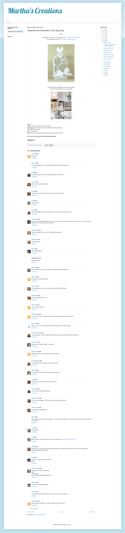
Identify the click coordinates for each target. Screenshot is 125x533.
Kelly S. (33, 286)
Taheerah (33, 389)
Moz (32, 457)
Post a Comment (34, 508)
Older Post (91, 512)
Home (7, 22)
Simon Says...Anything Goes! (67, 39)
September (106, 66)
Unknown (34, 304)
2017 (103, 29)
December (106, 42)
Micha (33, 417)
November (106, 62)
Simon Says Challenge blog (68, 439)
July (105, 70)
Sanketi (33, 153)
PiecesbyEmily (35, 361)
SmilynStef (34, 239)
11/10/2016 (34, 505)
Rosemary (34, 219)
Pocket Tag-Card (107, 50)
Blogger (69, 524)
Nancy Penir (34, 230)
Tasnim (33, 370)
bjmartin (33, 276)
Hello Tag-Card (107, 52)
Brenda (33, 482)
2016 (103, 32)
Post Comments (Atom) (40, 514)
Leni (32, 428)
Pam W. (33, 163)
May (105, 75)
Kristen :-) (34, 342)
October (106, 64)
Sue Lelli (33, 267)
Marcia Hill (34, 295)
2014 (103, 36)
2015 (103, 34)
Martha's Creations (35, 10)
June (105, 73)
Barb (32, 172)
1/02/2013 (33, 441)
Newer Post (31, 512)
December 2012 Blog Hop (73, 37)
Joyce (33, 248)
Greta (32, 191)
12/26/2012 (34, 158)
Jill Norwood (34, 407)
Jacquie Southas (35, 333)
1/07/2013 (33, 486)
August (106, 68)
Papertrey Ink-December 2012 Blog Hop (109, 45)
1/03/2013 (33, 477)
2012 (103, 40)
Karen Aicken (35, 468)
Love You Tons (107, 59)
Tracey (33, 181)
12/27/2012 (34, 346)
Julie (32, 379)
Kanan (33, 491)
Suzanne (33, 323)
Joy (32, 437)
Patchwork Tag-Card (108, 48)
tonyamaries (34, 351)
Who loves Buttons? (108, 57)
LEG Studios (34, 314)
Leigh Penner (35, 398)
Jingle (33, 446)
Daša (32, 209)
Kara (32, 200)
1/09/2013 (33, 496)
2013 (103, 38)
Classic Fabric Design (108, 54)
